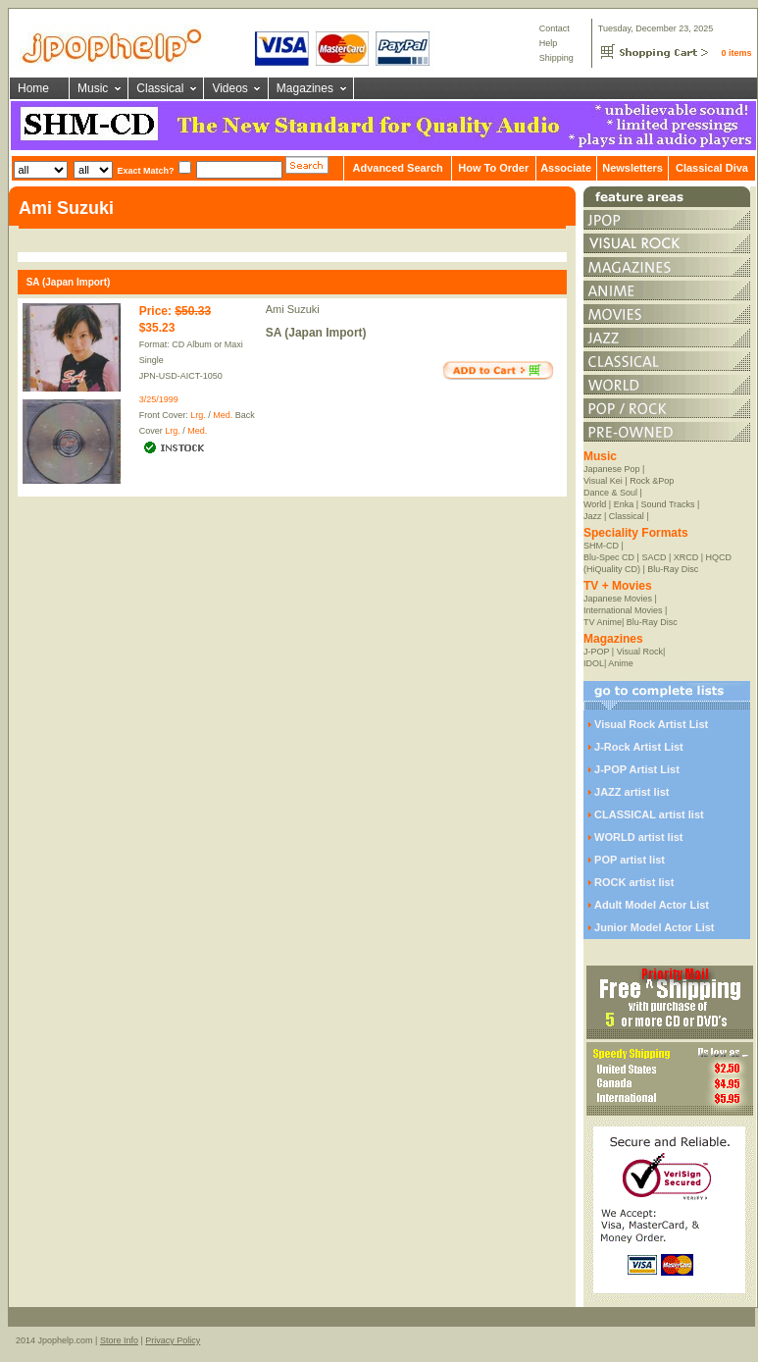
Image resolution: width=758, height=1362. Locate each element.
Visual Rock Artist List (651, 724)
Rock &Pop (652, 481)
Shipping (556, 58)
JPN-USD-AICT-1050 (181, 376)
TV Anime (602, 622)
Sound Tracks (668, 504)
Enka (624, 504)
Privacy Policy (172, 1340)
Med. (222, 415)
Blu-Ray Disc (672, 569)
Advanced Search (397, 168)
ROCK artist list (634, 882)
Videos (229, 88)
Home (33, 88)
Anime (620, 663)
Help (548, 43)
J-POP (596, 651)
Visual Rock (640, 651)
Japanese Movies (617, 598)
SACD (653, 557)
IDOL (593, 663)
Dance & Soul (610, 493)
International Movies (623, 610)
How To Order (493, 168)
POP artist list (629, 859)
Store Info (119, 1340)
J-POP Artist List (637, 769)
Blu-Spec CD (608, 557)
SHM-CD (601, 545)
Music (92, 88)
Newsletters (632, 168)
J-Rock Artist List (638, 747)
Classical (159, 88)
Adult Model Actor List (651, 905)
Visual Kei (603, 481)
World (594, 504)
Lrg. (198, 415)
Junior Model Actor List (654, 927)
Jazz (592, 516)
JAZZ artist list (631, 792)
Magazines (305, 88)
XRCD (686, 557)
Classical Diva (712, 168)
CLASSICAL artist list (649, 814)
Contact (554, 28)
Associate (565, 168)
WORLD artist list (638, 837)
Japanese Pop (611, 469)
